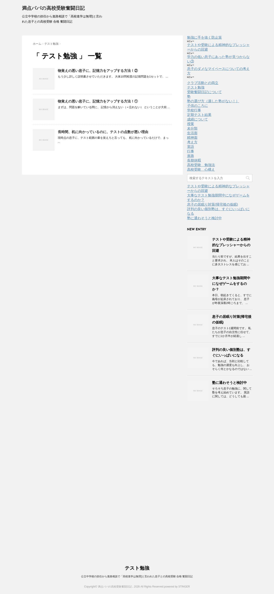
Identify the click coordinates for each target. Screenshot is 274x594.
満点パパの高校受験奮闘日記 (53, 8)
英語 (190, 146)
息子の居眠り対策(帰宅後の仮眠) (212, 204)
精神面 (192, 137)
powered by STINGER (177, 586)
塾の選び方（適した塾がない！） (213, 101)
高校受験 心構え (201, 169)
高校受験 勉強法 (201, 165)
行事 (190, 151)
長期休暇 (194, 160)
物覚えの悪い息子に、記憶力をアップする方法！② (98, 71)
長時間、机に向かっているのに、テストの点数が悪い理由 (103, 132)
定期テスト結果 (199, 115)
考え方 (192, 142)
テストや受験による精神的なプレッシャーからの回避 (231, 245)
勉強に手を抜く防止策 (204, 37)
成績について (197, 119)
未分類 (192, 128)
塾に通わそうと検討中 (204, 218)
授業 (190, 124)
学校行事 (194, 110)
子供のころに (197, 105)
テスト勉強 (195, 87)
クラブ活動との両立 (202, 83)
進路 (190, 156)
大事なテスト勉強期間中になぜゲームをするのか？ (231, 283)
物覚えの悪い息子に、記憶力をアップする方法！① (98, 101)
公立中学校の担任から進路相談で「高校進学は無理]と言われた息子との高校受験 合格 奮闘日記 (137, 576)
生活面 (192, 133)
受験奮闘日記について (204, 92)
